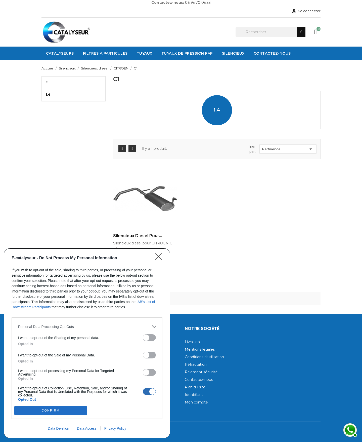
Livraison (192, 342)
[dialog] (87, 343)
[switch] (149, 337)
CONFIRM (50, 410)
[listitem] (87, 326)
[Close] (160, 258)
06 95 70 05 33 (198, 2)
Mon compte (196, 402)
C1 (48, 82)
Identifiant (194, 394)
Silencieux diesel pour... (137, 236)
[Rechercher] (270, 32)
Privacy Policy (115, 428)
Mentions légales (200, 349)
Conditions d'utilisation (204, 357)
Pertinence (288, 149)
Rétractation (196, 364)
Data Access (87, 428)
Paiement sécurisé (201, 372)
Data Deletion (58, 428)
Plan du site (195, 387)
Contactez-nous (199, 379)
